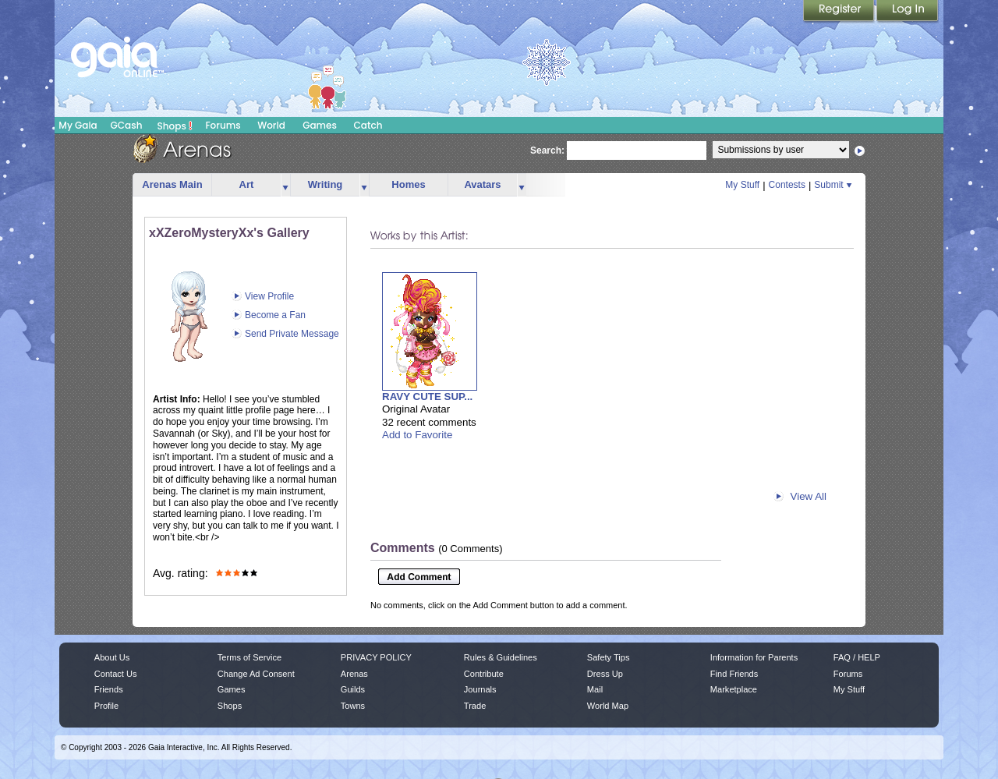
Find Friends (734, 673)
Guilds (353, 689)
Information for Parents (754, 657)
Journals (480, 689)
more (285, 185)
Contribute (484, 673)
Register (839, 11)
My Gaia (77, 125)
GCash (127, 125)
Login (907, 11)
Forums (222, 125)
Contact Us (115, 673)
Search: (547, 150)
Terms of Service (249, 657)
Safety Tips (608, 657)
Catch (368, 125)
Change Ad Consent (256, 673)
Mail (595, 689)
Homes (408, 184)
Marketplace (733, 689)
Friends (108, 689)
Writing (325, 184)
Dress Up (605, 673)
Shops (175, 125)
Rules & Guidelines (500, 657)
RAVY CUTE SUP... (427, 396)
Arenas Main (172, 184)
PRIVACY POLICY (376, 657)
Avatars (482, 184)
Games (320, 125)
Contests (787, 184)
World (271, 125)
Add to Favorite (417, 435)
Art (246, 184)
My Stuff (742, 184)
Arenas (354, 673)
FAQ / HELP (856, 657)
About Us (111, 657)
